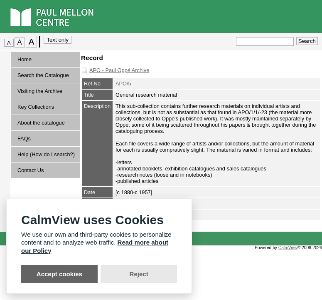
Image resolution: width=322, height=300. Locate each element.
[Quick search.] (265, 41)
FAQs (24, 138)
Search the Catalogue (43, 75)
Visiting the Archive (39, 91)
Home (24, 59)
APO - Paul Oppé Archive (119, 70)
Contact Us (30, 170)
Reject (139, 274)
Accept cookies (59, 274)
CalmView (287, 247)
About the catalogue (41, 123)
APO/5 (123, 83)
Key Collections (35, 107)
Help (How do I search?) (46, 154)
